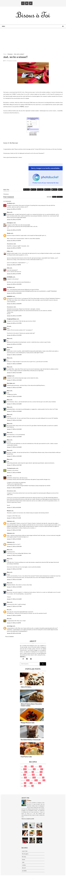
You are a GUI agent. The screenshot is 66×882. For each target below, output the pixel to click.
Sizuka (8, 233)
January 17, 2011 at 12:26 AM (14, 447)
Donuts (29, 772)
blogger (49, 196)
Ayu (8, 475)
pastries (40, 780)
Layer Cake (24, 851)
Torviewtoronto (11, 468)
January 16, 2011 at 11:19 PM (14, 323)
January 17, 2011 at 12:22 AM (14, 429)
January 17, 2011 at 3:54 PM (14, 615)
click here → (23, 656)
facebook (59, 196)
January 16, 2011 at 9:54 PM (14, 273)
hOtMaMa (9, 277)
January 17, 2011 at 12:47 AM (14, 465)
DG (8, 618)
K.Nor (8, 251)
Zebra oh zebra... (26, 687)
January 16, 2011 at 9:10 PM (14, 209)
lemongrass (10, 222)
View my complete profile (28, 818)
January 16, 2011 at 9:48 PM (14, 264)
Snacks (22, 786)
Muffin (22, 777)
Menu (3, 26)
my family (30, 777)
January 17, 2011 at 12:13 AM (14, 372)
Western (29, 786)
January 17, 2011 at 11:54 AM (14, 587)
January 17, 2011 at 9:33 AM (14, 539)
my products (39, 777)
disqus (54, 196)
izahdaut (9, 376)
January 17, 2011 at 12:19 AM (14, 420)
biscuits (22, 766)
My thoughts (23, 780)
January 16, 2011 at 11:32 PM (14, 335)
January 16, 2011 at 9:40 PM (14, 248)
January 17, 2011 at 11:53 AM (14, 579)
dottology (9, 626)
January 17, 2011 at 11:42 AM (14, 555)
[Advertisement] (33, 42)
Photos (22, 783)
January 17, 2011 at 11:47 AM (14, 569)
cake (22, 769)
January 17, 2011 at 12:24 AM (14, 436)
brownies (36, 766)
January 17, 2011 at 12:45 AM (14, 456)
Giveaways (37, 772)
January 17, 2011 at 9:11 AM (14, 518)
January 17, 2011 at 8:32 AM (14, 507)
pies (28, 783)
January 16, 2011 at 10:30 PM (14, 293)
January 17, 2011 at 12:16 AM (14, 404)
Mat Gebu (9, 383)
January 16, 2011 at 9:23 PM (14, 219)
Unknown (9, 521)
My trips (32, 780)
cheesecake (30, 769)
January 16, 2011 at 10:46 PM (14, 303)
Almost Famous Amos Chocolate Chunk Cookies (31, 705)
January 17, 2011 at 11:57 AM (14, 606)
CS (7, 326)
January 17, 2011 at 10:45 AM (14, 546)
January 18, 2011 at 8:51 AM (14, 633)
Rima (8, 212)
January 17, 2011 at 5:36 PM (14, 622)
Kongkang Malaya (11, 319)
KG (8, 609)
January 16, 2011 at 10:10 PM (14, 284)
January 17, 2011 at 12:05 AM (14, 354)
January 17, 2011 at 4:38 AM (14, 472)
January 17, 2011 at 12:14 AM (14, 380)
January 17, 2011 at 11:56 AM (14, 599)
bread (29, 766)
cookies (38, 769)
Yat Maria (9, 203)
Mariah (9, 510)
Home (4, 54)
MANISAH (9, 296)
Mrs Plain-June (14, 143)
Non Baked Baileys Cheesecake (31, 740)
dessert (22, 772)
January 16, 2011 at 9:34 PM (14, 240)
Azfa (8, 268)
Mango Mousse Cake (27, 723)
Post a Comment (9, 636)
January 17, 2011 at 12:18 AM (14, 411)
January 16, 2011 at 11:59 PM (14, 344)
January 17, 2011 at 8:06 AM (14, 487)
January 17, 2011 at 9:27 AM (14, 530)
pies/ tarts (36, 783)
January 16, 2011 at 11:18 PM (14, 315)
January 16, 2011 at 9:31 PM (14, 230)
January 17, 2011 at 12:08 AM (14, 363)
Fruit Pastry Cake (26, 757)
